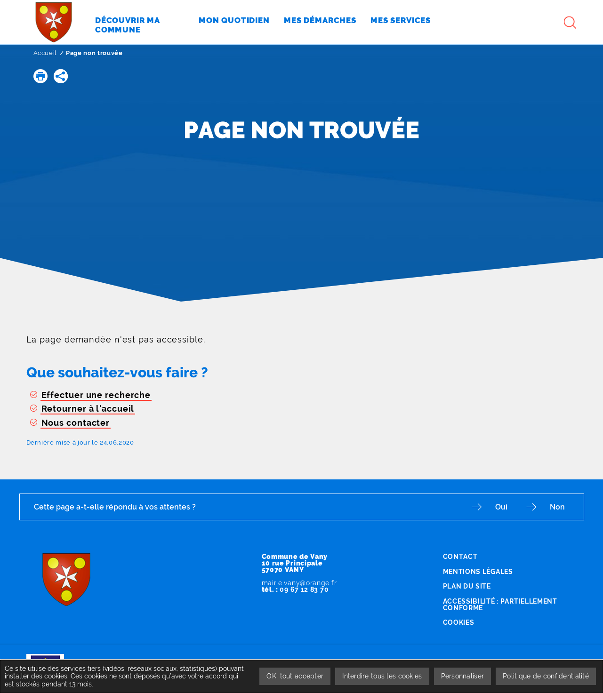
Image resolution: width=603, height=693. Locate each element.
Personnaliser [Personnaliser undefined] (462, 676)
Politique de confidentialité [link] (546, 676)
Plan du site (467, 586)
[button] (40, 76)
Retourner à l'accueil (88, 409)
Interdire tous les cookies (382, 676)
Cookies (458, 622)
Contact (460, 556)
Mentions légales (478, 571)
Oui (501, 506)
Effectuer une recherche (96, 395)
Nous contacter (75, 423)
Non (557, 506)
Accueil (45, 52)
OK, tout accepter (294, 676)
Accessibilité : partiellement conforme (500, 604)
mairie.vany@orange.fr (299, 583)
